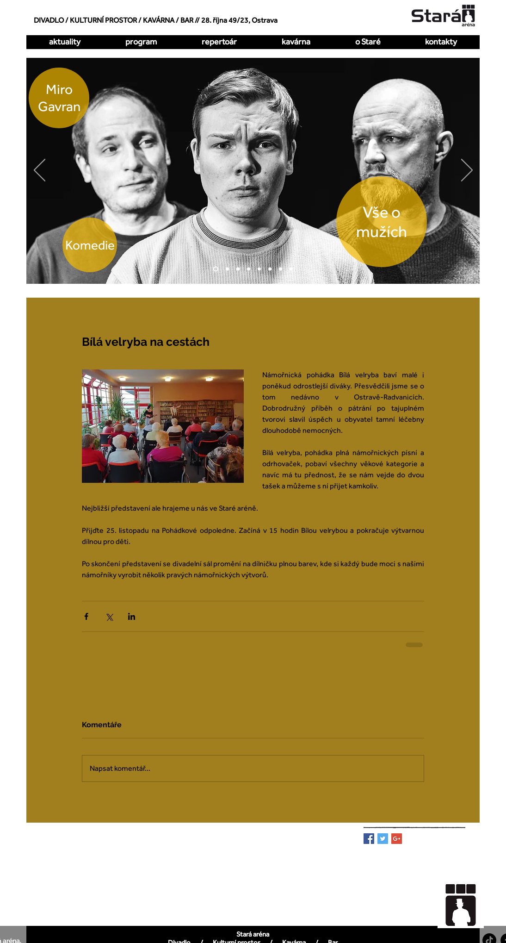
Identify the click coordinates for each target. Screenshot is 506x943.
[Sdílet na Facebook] (86, 616)
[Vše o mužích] (215, 269)
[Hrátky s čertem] (238, 269)
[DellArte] (291, 269)
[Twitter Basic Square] (382, 838)
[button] (219, 42)
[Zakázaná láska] (259, 269)
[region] (466, 900)
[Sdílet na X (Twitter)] (109, 616)
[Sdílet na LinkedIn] (131, 616)
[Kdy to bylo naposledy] (248, 269)
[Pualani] (280, 269)
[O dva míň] (227, 269)
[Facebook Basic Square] (369, 838)
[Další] (467, 171)
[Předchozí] (39, 171)
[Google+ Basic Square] (396, 838)
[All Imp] (270, 269)
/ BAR (184, 20)
